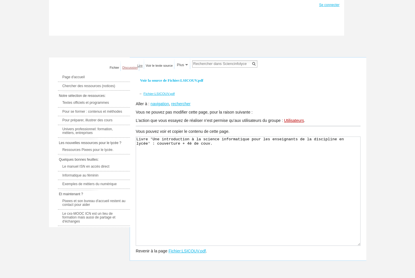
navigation (159, 103)
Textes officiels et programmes (85, 103)
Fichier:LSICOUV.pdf (159, 93)
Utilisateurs (294, 120)
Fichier (114, 67)
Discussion (130, 67)
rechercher (180, 103)
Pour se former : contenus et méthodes (92, 112)
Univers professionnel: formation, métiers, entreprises (87, 131)
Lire (140, 65)
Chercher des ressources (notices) (88, 86)
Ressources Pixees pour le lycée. (87, 150)
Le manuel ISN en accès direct (85, 166)
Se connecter (329, 5)
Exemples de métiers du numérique (89, 184)
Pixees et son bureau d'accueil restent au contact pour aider (93, 203)
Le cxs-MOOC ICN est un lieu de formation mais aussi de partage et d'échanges (88, 217)
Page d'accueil (73, 77)
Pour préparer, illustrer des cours (87, 120)
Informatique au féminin (80, 175)
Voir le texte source (159, 65)
